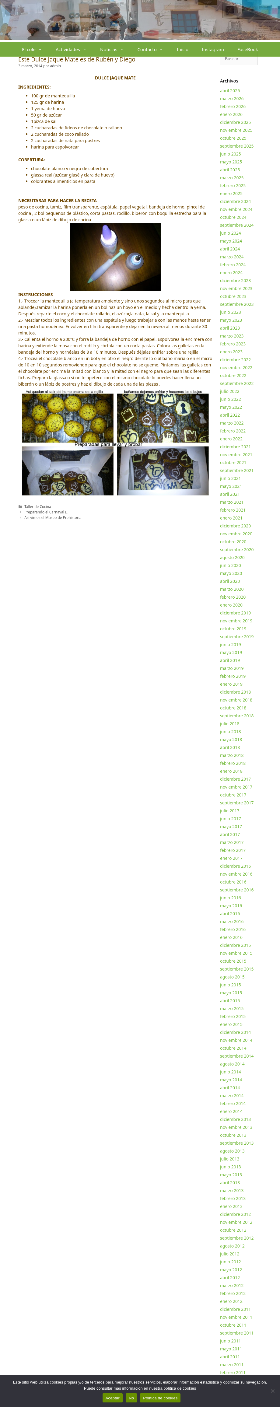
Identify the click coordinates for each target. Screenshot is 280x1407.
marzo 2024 (231, 257)
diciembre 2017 (235, 779)
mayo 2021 (231, 486)
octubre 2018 (233, 708)
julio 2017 (230, 811)
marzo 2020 (231, 589)
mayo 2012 (231, 1269)
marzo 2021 (231, 502)
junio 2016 (230, 898)
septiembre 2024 (237, 225)
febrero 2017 (233, 850)
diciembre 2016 (235, 866)
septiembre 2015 (237, 969)
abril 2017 (230, 834)
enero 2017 (231, 858)
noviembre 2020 (236, 534)
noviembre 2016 (236, 874)
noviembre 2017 (236, 787)
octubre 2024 (233, 217)
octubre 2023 (233, 296)
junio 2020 (230, 565)
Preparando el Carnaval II (46, 511)
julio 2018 (230, 723)
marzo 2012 (231, 1285)
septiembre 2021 (237, 470)
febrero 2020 (233, 597)
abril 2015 (230, 1000)
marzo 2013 (231, 1190)
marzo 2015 (231, 1008)
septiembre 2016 (237, 890)
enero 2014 (231, 1111)
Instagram (213, 49)
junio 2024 (230, 233)
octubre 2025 (233, 138)
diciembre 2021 (235, 447)
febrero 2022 (233, 431)
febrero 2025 (233, 185)
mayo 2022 (231, 407)
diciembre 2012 (235, 1214)
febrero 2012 (233, 1293)
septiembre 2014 (237, 1056)
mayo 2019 (231, 652)
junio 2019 (230, 644)
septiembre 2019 (237, 636)
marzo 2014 (231, 1095)
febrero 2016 (233, 929)
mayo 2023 (231, 320)
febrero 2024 (233, 265)
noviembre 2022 (236, 367)
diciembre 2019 (235, 613)
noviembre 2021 (236, 454)
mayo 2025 (231, 162)
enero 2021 (231, 518)
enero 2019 (231, 684)
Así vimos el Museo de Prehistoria (52, 517)
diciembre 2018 (235, 692)
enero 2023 (231, 352)
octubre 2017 (233, 795)
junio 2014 (230, 1072)
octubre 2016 (233, 882)
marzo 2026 (231, 98)
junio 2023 (230, 312)
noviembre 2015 (236, 953)
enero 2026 (231, 114)
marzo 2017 (231, 842)
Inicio (182, 49)
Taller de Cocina (37, 506)
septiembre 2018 (237, 716)
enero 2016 (231, 937)
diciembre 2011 (235, 1309)
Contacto (153, 49)
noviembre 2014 (236, 1040)
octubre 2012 (233, 1230)
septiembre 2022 (237, 383)
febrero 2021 (233, 510)
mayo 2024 (231, 241)
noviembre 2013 (236, 1127)
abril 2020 (230, 581)
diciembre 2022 (235, 359)
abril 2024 (230, 249)
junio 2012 (230, 1262)
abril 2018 (230, 747)
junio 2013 (230, 1167)
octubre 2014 (233, 1048)
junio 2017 (230, 818)
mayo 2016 (231, 905)
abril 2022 (230, 415)
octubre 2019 (233, 629)
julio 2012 (230, 1254)
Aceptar (113, 1398)
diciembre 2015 (235, 945)
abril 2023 (230, 328)
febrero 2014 (233, 1103)
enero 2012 (231, 1301)
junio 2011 (230, 1341)
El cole (35, 49)
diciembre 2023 (235, 280)
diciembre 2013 (235, 1119)
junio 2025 (230, 154)
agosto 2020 (232, 557)
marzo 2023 (231, 336)
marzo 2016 (231, 921)
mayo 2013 (231, 1175)
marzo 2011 (231, 1364)
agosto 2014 (232, 1064)
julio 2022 (230, 391)
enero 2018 (231, 771)
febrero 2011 (233, 1372)
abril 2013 (230, 1182)
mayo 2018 (231, 739)
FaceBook (247, 49)
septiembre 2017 (237, 803)
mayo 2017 (231, 826)
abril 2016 (230, 913)
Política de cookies (160, 1398)
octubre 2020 (233, 541)
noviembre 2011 (236, 1317)
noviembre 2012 (236, 1222)
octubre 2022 (233, 375)
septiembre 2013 (237, 1143)
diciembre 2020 (235, 526)
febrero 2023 (233, 344)
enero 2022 (231, 439)
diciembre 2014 (235, 1032)
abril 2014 (230, 1087)
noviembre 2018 (236, 700)
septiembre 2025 (237, 146)
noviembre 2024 (236, 209)
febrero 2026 (233, 106)
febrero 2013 (233, 1198)
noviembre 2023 (236, 288)
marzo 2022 (231, 423)
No (131, 1398)
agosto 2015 (232, 977)
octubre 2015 (233, 961)
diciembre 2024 (235, 201)
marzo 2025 (231, 177)
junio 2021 (230, 478)
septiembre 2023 (237, 304)
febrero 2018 (233, 763)
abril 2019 (230, 660)
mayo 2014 (231, 1080)
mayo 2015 (231, 993)
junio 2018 (230, 731)
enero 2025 (231, 193)
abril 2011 (230, 1357)
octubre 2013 (233, 1135)
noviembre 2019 (236, 621)
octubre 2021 (233, 462)
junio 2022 (230, 399)
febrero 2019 (233, 676)
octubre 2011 (233, 1325)
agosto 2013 (232, 1151)
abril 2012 (230, 1277)
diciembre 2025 (235, 122)
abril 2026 (230, 90)
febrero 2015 (233, 1016)
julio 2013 (230, 1159)
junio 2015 (230, 985)
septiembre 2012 (237, 1238)
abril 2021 (230, 494)
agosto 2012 (232, 1246)
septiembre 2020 (237, 549)
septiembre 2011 (237, 1333)
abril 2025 (230, 170)
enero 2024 (231, 272)
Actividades (74, 49)
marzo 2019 (231, 668)
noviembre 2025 (236, 130)
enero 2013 (231, 1206)
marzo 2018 (231, 755)
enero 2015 (231, 1024)
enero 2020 (231, 605)
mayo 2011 (231, 1349)
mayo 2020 (231, 573)
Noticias (115, 49)
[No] (272, 1391)
